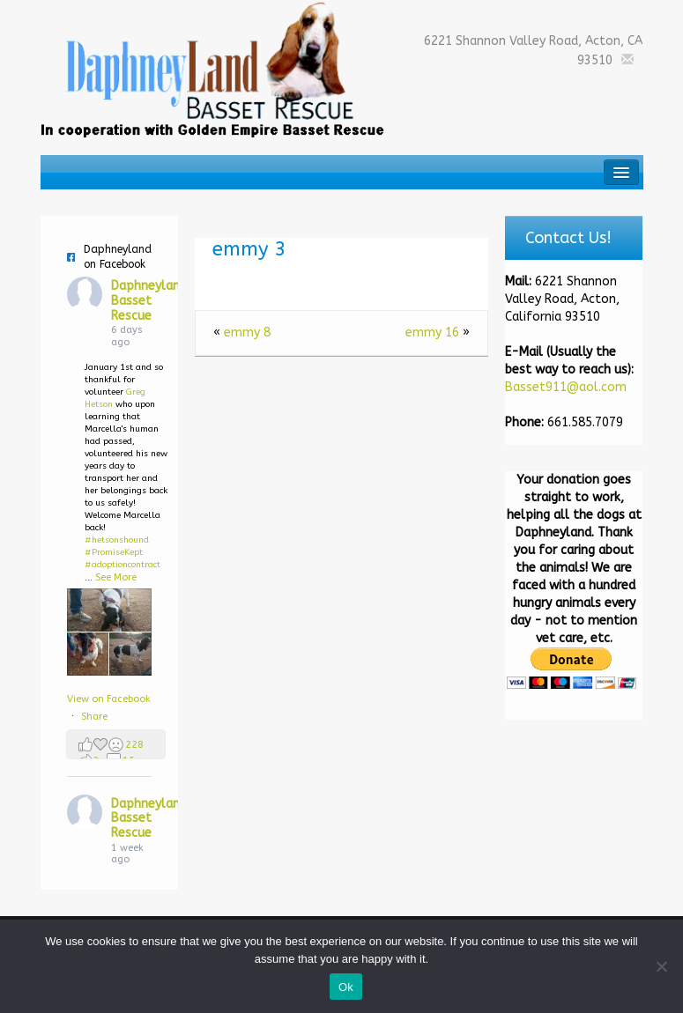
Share (94, 716)
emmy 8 (247, 332)
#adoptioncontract (122, 564)
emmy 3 (249, 249)
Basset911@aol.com (566, 387)
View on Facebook (109, 699)
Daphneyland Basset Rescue (149, 300)
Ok (345, 987)
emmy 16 (432, 332)
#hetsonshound (117, 540)
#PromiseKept (114, 552)
